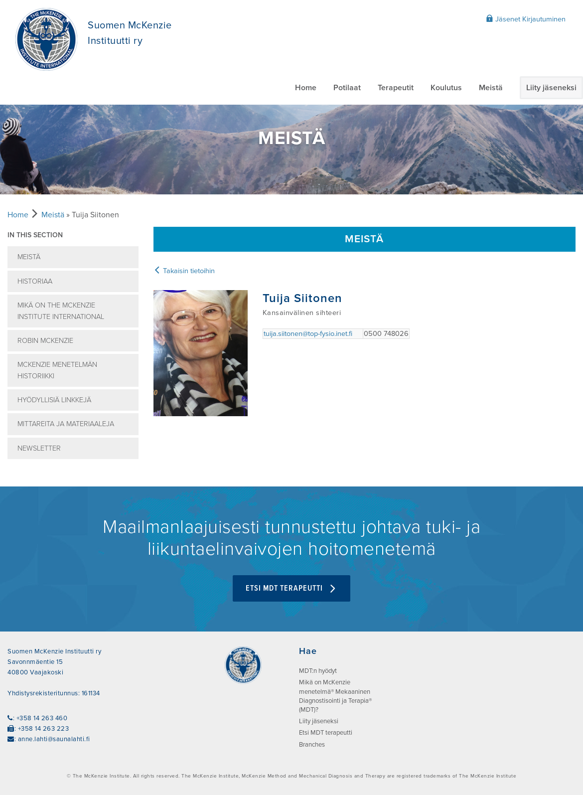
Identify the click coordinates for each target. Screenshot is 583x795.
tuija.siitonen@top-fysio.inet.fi (308, 333)
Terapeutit (396, 88)
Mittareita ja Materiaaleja (65, 424)
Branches (312, 745)
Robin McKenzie (45, 340)
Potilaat (347, 88)
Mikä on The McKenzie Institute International (60, 311)
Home (305, 88)
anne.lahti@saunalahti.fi (54, 739)
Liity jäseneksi (551, 88)
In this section (35, 235)
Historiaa (34, 281)
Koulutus (446, 88)
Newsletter (39, 448)
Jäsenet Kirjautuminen (526, 18)
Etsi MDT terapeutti (291, 588)
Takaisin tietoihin (184, 271)
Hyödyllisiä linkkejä (54, 400)
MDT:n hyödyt (318, 671)
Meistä (491, 88)
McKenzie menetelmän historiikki (57, 370)
